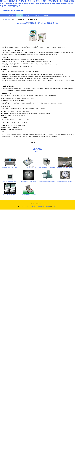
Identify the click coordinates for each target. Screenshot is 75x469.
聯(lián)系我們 (28, 15)
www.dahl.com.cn (28, 206)
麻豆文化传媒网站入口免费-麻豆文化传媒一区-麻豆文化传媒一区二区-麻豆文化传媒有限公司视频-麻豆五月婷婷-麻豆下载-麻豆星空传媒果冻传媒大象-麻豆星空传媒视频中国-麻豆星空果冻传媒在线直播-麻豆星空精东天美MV (37, 3)
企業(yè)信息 (37, 15)
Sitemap (55, 206)
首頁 (3, 15)
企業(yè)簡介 (11, 15)
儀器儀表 (33, 206)
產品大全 (19, 15)
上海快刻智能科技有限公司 (12, 11)
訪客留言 (46, 15)
